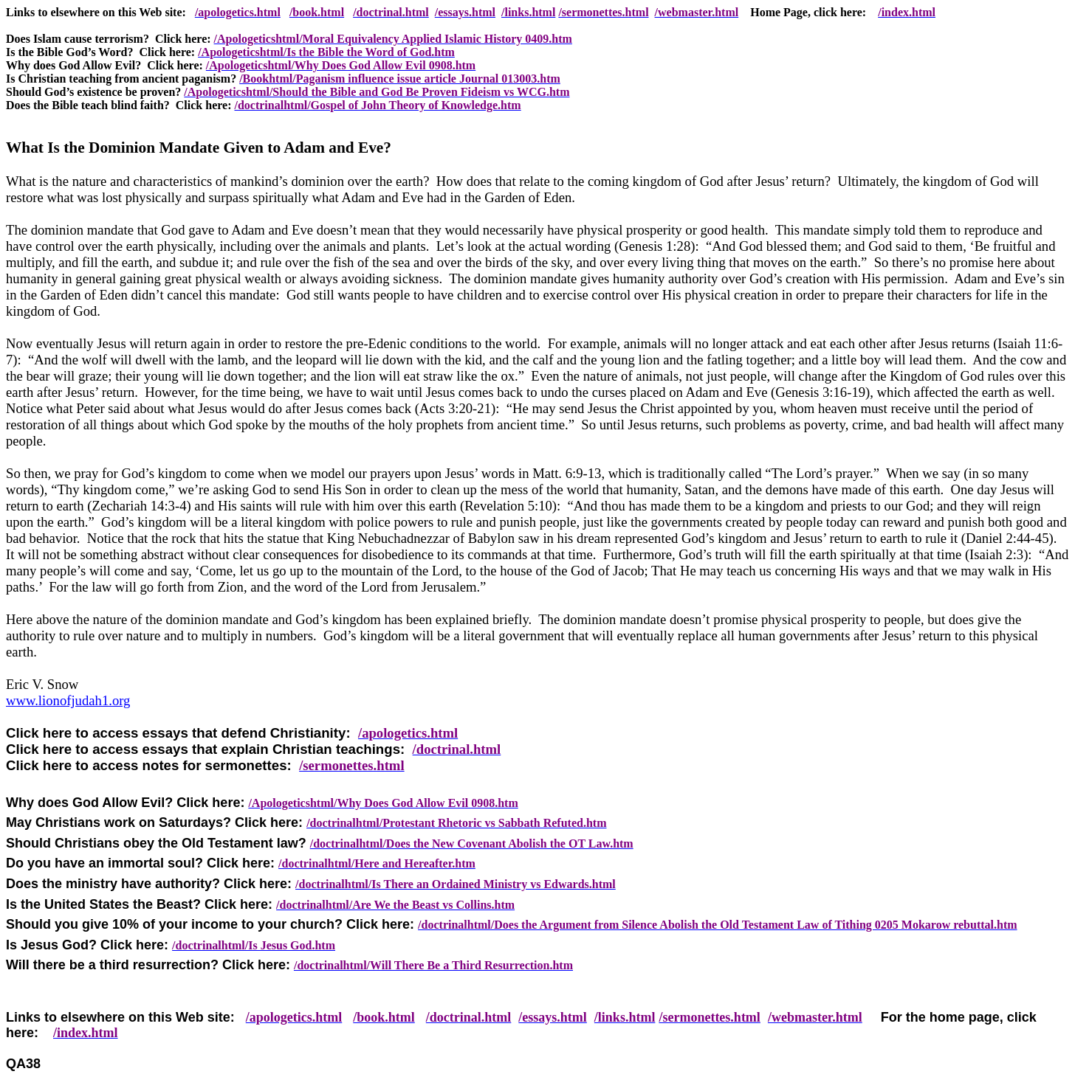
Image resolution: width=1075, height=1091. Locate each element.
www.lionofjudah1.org (68, 700)
